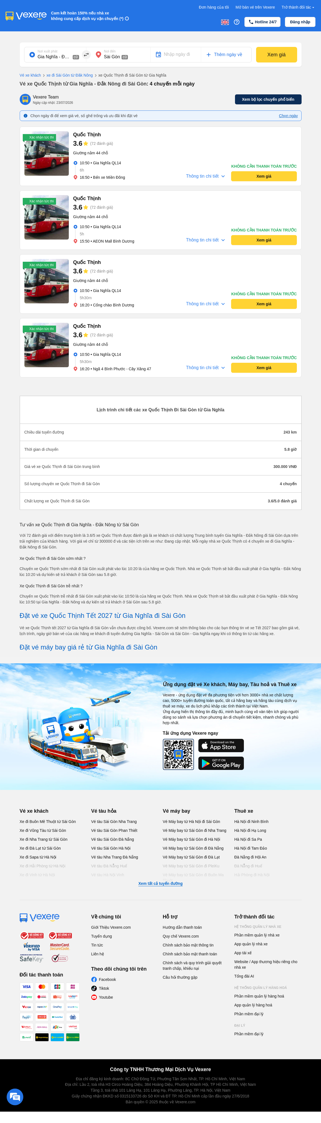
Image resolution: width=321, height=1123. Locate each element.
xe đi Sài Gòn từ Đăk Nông (67, 75)
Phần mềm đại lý (249, 1014)
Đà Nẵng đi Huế (248, 866)
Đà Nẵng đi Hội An (250, 857)
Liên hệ (97, 954)
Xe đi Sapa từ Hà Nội (38, 857)
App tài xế (243, 953)
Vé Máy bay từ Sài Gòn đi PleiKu (191, 866)
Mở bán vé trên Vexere (255, 7)
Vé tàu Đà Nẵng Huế (109, 866)
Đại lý (239, 1026)
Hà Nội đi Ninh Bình (251, 821)
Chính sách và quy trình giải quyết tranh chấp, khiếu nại (192, 966)
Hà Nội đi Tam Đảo (250, 848)
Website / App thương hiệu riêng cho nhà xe (265, 965)
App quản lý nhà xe (251, 944)
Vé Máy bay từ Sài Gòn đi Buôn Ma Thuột (193, 878)
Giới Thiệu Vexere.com (111, 927)
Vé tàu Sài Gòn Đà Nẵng (112, 839)
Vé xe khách (30, 75)
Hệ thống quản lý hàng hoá (260, 988)
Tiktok (104, 988)
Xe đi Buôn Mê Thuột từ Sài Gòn (48, 821)
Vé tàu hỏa (104, 811)
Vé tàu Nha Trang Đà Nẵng (114, 857)
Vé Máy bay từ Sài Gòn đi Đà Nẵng (193, 848)
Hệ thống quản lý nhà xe (258, 927)
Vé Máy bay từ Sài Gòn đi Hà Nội (191, 839)
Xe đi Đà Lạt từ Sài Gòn (40, 848)
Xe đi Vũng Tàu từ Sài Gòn (43, 830)
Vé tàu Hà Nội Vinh (107, 875)
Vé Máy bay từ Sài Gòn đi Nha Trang (194, 830)
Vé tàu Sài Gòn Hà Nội (111, 848)
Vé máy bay (176, 811)
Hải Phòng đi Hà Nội (252, 875)
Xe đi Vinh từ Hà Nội (37, 875)
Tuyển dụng (101, 936)
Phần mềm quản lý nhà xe (257, 935)
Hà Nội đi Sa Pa (248, 839)
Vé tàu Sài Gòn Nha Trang (114, 821)
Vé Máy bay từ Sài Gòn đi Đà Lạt (191, 857)
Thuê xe (243, 811)
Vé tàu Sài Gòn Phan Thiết (114, 830)
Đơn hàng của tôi (214, 7)
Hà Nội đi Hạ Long (250, 830)
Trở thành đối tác (298, 7)
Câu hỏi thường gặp (180, 977)
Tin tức (97, 945)
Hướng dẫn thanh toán (182, 927)
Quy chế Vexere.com (181, 936)
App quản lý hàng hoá (253, 1005)
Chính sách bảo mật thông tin (188, 945)
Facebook (107, 979)
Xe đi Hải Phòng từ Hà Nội (42, 866)
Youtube (106, 997)
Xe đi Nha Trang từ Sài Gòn (43, 839)
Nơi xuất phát (47, 51)
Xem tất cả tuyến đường (160, 883)
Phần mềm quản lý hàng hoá (259, 996)
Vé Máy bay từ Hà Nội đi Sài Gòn (191, 821)
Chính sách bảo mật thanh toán (190, 954)
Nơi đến (110, 51)
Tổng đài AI (244, 976)
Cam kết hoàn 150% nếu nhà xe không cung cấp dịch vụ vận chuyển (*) (87, 16)
